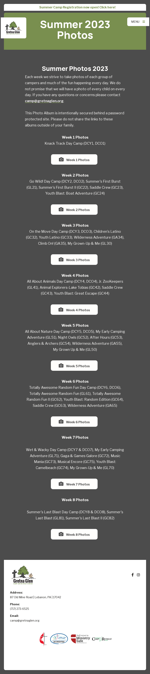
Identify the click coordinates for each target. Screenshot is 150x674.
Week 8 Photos (74, 534)
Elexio (75, 663)
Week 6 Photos (74, 421)
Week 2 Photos (74, 209)
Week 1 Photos (74, 159)
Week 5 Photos (74, 365)
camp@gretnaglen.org (44, 101)
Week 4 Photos (74, 309)
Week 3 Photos (74, 259)
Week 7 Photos (74, 483)
